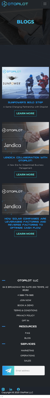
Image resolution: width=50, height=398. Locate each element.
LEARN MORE (25, 120)
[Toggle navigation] (44, 3)
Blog (27, 345)
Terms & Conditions (25, 317)
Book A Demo (26, 312)
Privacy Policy (25, 322)
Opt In (25, 327)
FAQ (27, 340)
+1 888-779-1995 (25, 302)
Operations (27, 362)
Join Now (25, 307)
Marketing (27, 357)
